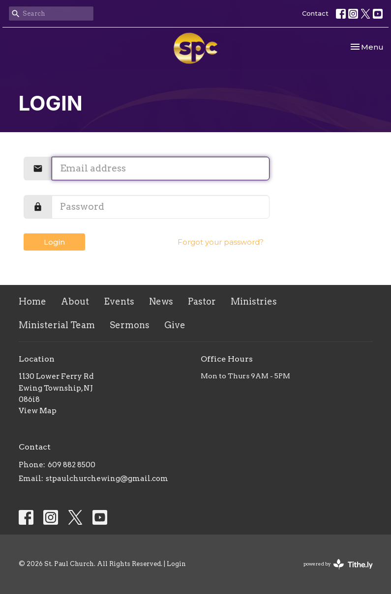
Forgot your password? (221, 242)
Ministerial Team (57, 325)
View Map (38, 410)
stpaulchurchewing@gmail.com (107, 478)
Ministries (254, 301)
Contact (315, 13)
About (75, 301)
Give (174, 325)
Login (54, 242)
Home (32, 301)
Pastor (202, 301)
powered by (338, 564)
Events (119, 301)
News (161, 301)
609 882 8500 (71, 464)
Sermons (130, 325)
